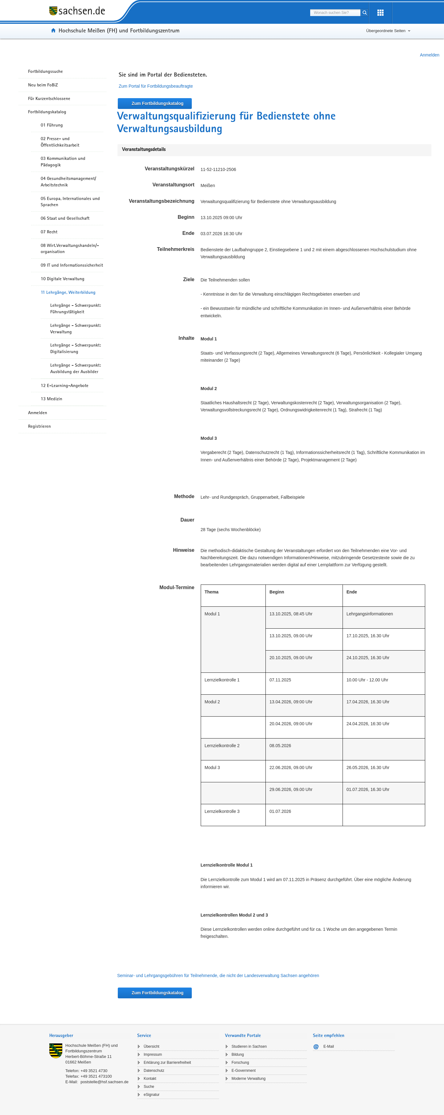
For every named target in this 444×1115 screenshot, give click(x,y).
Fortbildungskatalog (47, 111)
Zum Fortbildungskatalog (157, 103)
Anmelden (429, 54)
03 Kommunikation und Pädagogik (63, 162)
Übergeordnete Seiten (385, 30)
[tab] (90, 1036)
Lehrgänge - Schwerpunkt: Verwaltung (75, 328)
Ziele (188, 279)
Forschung (240, 1062)
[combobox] (335, 12)
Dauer (187, 519)
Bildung (238, 1054)
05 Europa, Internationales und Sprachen (70, 202)
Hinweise (183, 550)
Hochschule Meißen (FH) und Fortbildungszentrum (119, 30)
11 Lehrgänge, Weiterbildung (68, 292)
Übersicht (151, 1046)
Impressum (153, 1054)
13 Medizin (51, 398)
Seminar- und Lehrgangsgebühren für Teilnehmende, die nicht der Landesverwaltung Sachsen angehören (218, 975)
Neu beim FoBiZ (43, 85)
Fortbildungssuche (45, 71)
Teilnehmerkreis (176, 249)
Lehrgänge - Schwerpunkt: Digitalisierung (75, 348)
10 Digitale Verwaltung (62, 278)
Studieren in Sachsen (249, 1046)
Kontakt (150, 1078)
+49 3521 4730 (93, 1070)
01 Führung (52, 125)
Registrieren (39, 426)
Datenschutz (154, 1070)
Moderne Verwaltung (248, 1078)
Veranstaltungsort (173, 184)
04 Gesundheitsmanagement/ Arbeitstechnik (68, 182)
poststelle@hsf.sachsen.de (104, 1082)
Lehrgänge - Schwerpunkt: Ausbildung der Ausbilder (75, 368)
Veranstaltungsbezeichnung (161, 201)
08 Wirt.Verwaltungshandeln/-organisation (70, 249)
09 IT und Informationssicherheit (72, 265)
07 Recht (49, 232)
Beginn (186, 217)
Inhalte (187, 338)
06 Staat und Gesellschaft (65, 218)
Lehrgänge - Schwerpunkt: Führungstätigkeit (75, 308)
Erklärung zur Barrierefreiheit (167, 1062)
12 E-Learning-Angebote (64, 385)
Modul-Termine (176, 587)
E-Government (244, 1070)
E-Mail (328, 1046)
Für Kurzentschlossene (49, 98)
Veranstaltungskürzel (170, 168)
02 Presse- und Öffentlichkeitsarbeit (60, 142)
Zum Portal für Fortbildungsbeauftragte (156, 86)
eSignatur (151, 1094)
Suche (149, 1086)
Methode (184, 496)
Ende (188, 233)
